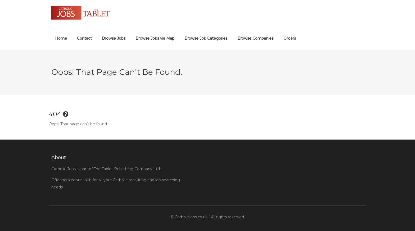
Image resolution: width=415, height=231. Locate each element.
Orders (289, 38)
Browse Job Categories (205, 38)
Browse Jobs (113, 38)
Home (61, 38)
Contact (84, 38)
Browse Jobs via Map (155, 38)
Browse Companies (255, 38)
